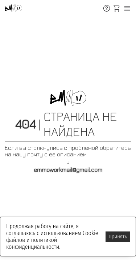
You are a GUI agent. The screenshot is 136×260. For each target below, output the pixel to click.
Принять (117, 237)
